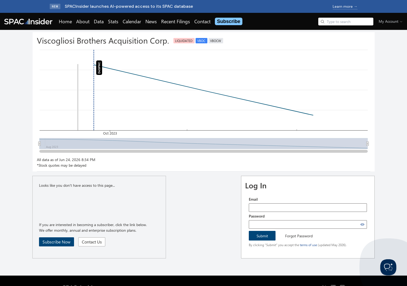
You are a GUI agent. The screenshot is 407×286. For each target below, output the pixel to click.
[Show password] (362, 224)
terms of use (308, 245)
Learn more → (345, 6)
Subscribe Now (56, 242)
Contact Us (92, 242)
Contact (202, 21)
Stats (113, 21)
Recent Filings (175, 21)
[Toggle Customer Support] (388, 267)
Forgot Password (299, 235)
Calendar (132, 21)
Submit (262, 235)
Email (253, 199)
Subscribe (228, 21)
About (83, 21)
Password (257, 216)
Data (99, 21)
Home (65, 21)
